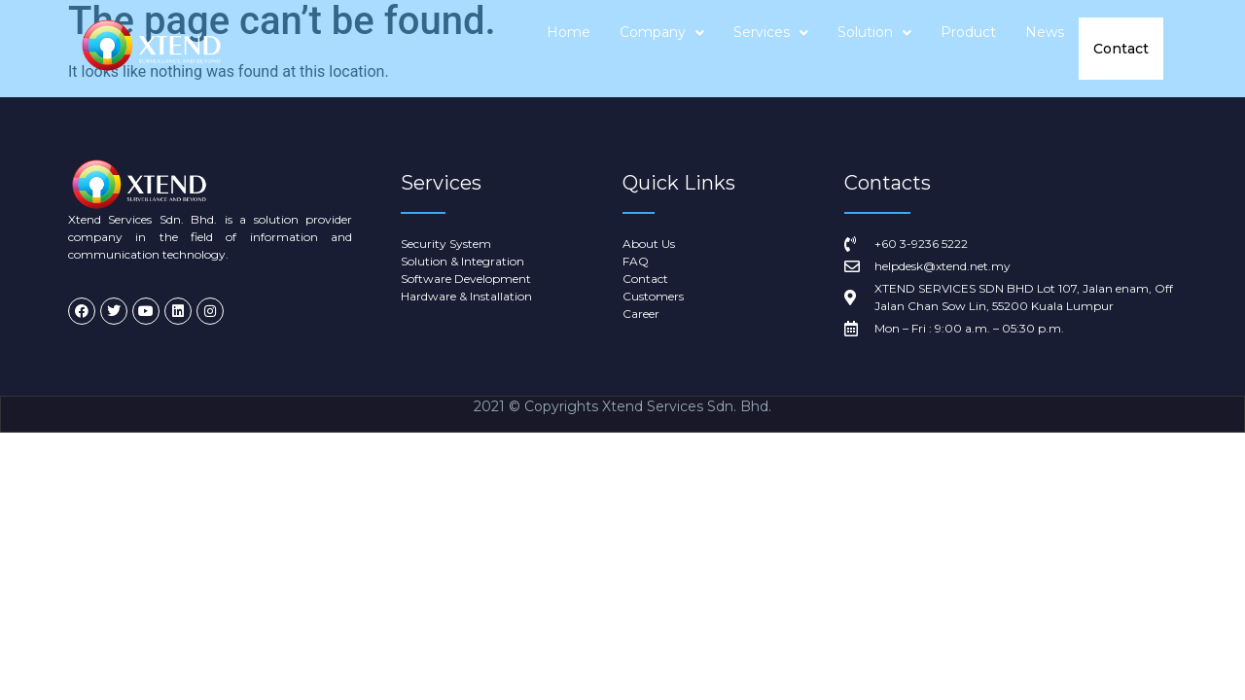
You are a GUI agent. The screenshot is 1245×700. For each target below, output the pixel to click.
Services (771, 48)
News (1045, 48)
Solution (875, 48)
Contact (1121, 48)
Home (569, 48)
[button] (663, 49)
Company (663, 48)
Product (969, 48)
